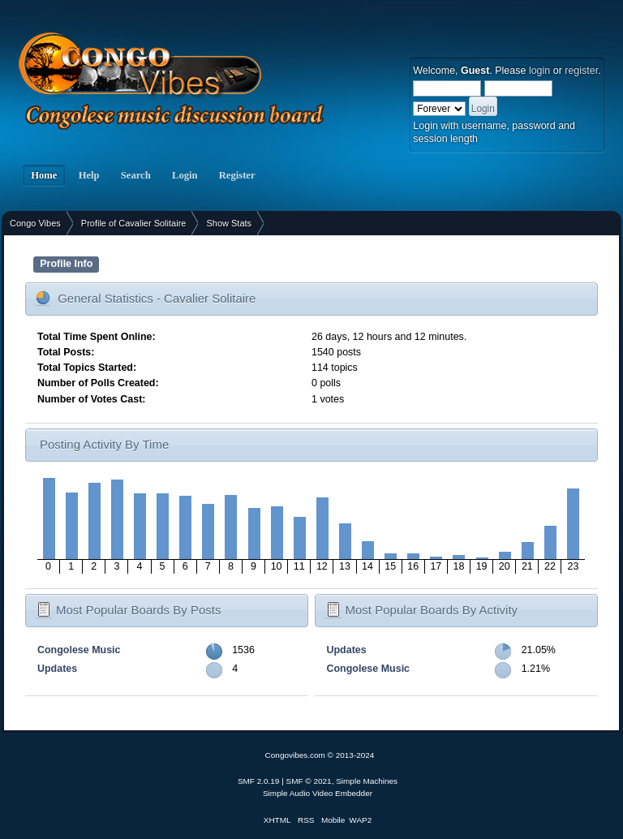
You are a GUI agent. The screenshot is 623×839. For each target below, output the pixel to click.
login (539, 70)
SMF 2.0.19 (259, 781)
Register (237, 175)
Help (88, 175)
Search (135, 175)
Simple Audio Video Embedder (317, 793)
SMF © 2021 (309, 781)
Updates (57, 668)
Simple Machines (366, 781)
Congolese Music (79, 650)
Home (43, 175)
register (581, 70)
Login (185, 175)
